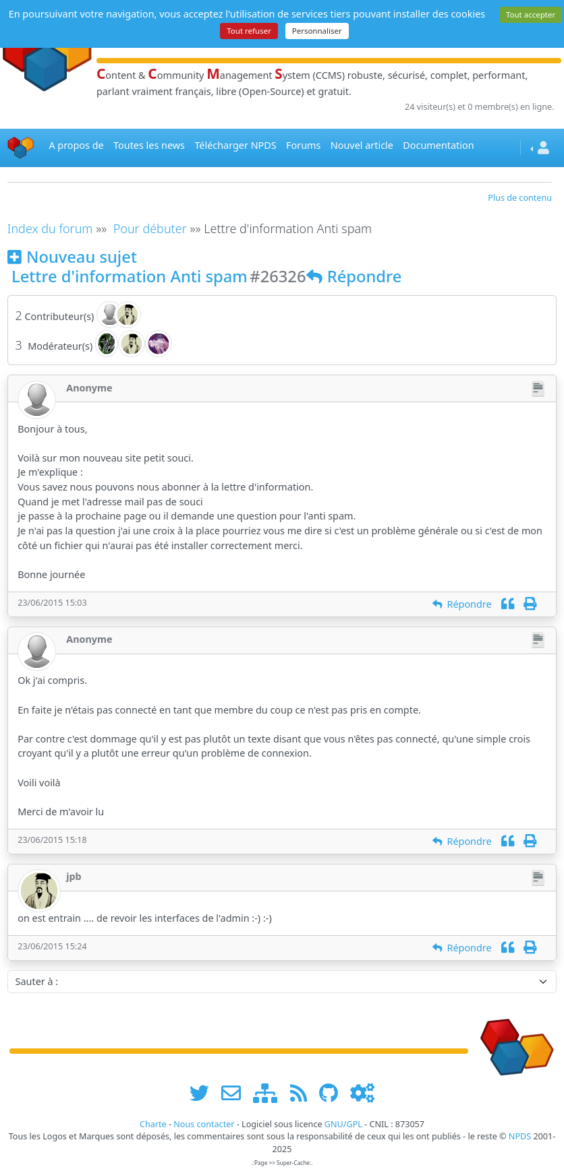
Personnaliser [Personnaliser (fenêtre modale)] (317, 31)
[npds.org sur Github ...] (333, 1092)
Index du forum (50, 228)
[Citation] (507, 604)
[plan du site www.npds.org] (270, 1092)
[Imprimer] (530, 604)
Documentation (438, 145)
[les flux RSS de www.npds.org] (303, 1092)
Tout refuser (249, 31)
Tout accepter (530, 14)
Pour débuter (150, 228)
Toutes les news (149, 145)
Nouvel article (362, 145)
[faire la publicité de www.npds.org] (235, 1092)
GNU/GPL (343, 1124)
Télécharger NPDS (235, 145)
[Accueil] (20, 148)
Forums (303, 145)
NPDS (520, 1136)
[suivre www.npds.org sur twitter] (204, 1092)
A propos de (76, 145)
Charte (153, 1124)
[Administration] (362, 1092)
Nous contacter (203, 1124)
